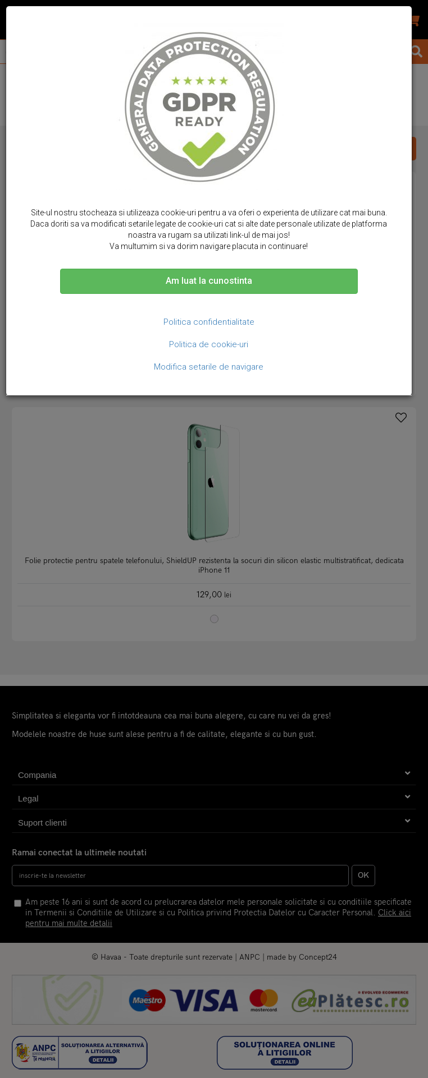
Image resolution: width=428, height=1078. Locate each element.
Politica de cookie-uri (208, 344)
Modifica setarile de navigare (208, 367)
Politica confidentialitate (208, 322)
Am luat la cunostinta (209, 280)
